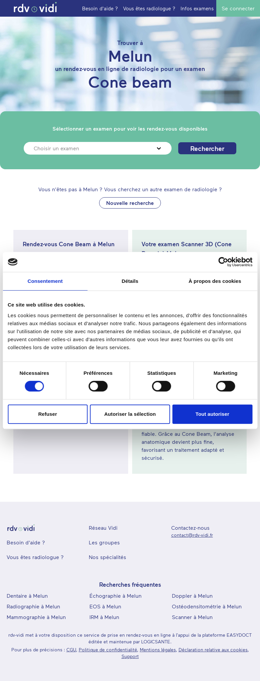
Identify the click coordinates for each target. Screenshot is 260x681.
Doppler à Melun (192, 595)
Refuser (47, 414)
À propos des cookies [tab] (215, 281)
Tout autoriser (212, 414)
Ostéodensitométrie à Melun (207, 606)
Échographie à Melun (115, 595)
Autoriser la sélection (130, 414)
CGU (71, 649)
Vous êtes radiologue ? (35, 557)
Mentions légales (158, 649)
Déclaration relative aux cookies (213, 649)
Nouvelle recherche (130, 203)
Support (130, 656)
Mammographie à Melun (36, 617)
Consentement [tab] (44, 281)
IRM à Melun (104, 617)
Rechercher (207, 148)
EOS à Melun (105, 606)
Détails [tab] (130, 281)
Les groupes (104, 542)
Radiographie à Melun (33, 606)
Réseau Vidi (103, 527)
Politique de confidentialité (108, 649)
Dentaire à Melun (27, 595)
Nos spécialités (107, 557)
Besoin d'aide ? (26, 542)
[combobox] (34, 148)
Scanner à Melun (192, 617)
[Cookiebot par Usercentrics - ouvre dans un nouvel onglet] (223, 262)
